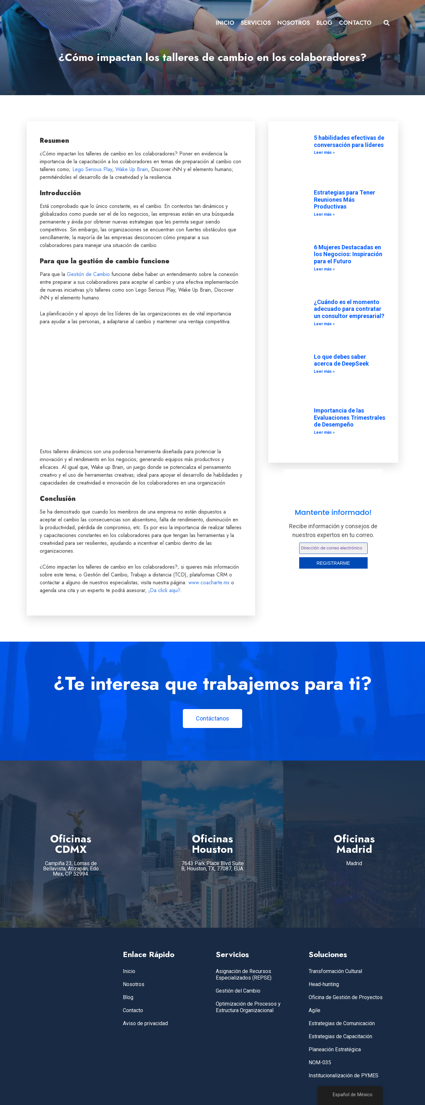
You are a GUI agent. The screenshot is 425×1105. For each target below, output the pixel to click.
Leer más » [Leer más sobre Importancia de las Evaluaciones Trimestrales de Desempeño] (324, 432)
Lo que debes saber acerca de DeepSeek (341, 360)
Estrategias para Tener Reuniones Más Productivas (344, 199)
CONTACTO (355, 23)
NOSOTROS (293, 23)
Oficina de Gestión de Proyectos (346, 997)
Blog (128, 997)
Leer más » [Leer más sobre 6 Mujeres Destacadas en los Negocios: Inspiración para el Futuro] (324, 269)
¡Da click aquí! (164, 590)
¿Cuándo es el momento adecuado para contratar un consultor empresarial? (349, 308)
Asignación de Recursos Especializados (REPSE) (243, 974)
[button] (386, 23)
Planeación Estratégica (335, 1049)
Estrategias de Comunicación (342, 1023)
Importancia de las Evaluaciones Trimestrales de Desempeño (349, 417)
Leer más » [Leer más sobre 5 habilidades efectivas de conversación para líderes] (324, 152)
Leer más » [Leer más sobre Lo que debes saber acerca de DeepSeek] (324, 371)
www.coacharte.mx (208, 582)
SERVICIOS (256, 23)
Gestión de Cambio (88, 274)
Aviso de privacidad (145, 1023)
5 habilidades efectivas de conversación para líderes (349, 141)
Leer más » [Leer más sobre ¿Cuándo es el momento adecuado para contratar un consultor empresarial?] (324, 324)
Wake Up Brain (131, 169)
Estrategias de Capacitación (340, 1036)
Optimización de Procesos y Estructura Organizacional (248, 1007)
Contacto (133, 1010)
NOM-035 (320, 1062)
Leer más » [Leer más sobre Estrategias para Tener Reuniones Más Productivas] (324, 214)
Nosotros (133, 984)
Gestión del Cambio (238, 991)
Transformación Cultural (335, 971)
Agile (314, 1010)
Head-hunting (324, 984)
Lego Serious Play (92, 169)
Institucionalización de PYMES (343, 1075)
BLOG (324, 23)
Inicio (129, 971)
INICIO (225, 23)
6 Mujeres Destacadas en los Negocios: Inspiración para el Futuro (348, 254)
